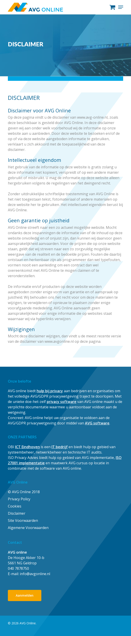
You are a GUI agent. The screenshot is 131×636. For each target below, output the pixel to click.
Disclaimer (16, 513)
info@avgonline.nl (35, 573)
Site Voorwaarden (23, 520)
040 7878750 (18, 568)
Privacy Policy (19, 499)
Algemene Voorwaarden (28, 527)
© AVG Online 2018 (24, 491)
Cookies (14, 506)
